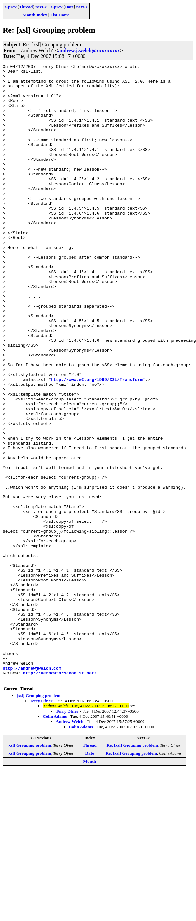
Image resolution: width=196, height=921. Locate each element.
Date (69, 6)
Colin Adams (55, 839)
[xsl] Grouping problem (38, 818)
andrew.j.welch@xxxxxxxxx (89, 50)
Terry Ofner (41, 824)
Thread (26, 6)
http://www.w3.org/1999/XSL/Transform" (98, 443)
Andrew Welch (69, 844)
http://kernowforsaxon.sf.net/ (60, 795)
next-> (41, 6)
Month (89, 884)
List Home (60, 14)
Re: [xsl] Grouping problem (132, 868)
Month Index (35, 14)
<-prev (10, 6)
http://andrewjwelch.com (32, 789)
